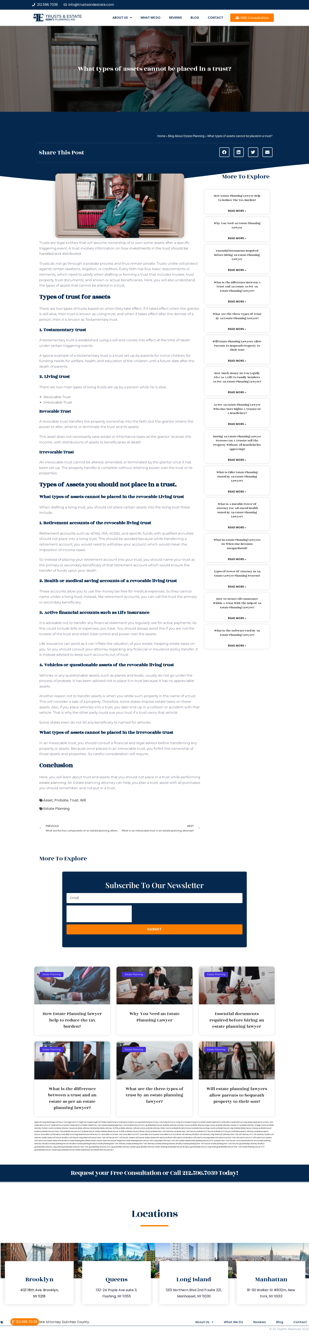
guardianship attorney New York (75, 1147)
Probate (61, 800)
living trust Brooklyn (120, 1122)
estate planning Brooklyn (87, 1144)
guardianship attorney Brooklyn (252, 1144)
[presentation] (99, 913)
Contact (215, 17)
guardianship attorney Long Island (48, 1147)
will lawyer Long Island (78, 1138)
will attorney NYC (246, 1134)
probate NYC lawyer (204, 1131)
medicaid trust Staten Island (81, 1125)
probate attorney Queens (65, 1128)
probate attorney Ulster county (158, 1128)
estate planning (52, 783)
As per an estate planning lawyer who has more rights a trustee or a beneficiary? (237, 409)
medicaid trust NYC (42, 1125)
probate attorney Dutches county (176, 1125)
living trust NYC (169, 1122)
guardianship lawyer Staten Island (72, 1150)
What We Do (151, 17)
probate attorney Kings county (203, 1125)
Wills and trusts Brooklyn (183, 1138)
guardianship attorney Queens (123, 1147)
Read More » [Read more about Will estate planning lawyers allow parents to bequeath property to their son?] (237, 361)
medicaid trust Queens (60, 1125)
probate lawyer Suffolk (115, 1131)
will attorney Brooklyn (190, 1134)
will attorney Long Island (209, 1134)
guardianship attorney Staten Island (150, 1147)
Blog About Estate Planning (186, 136)
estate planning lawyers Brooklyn (63, 1144)
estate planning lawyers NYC (202, 1141)
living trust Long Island (137, 1122)
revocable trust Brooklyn (51, 1134)
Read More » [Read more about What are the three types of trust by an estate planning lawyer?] (237, 329)
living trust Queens (183, 1122)
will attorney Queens (262, 1134)
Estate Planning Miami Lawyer (137, 1141)
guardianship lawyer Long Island (203, 1147)
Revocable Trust (57, 397)
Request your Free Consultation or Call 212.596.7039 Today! (154, 1173)
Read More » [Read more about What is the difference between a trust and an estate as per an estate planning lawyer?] (237, 301)
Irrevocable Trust (58, 402)
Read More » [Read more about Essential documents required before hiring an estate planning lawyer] (237, 270)
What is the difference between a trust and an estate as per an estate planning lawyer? (237, 286)
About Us (122, 17)
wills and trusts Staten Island (45, 1141)
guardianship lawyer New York (229, 1147)
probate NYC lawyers (223, 1131)
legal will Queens (86, 1122)
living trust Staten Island (201, 1122)
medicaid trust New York (263, 1122)
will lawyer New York (96, 1138)
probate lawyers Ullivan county (137, 1131)
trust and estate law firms (247, 1141)
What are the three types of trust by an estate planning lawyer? (237, 316)
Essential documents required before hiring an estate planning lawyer (237, 255)
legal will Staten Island (103, 1122)
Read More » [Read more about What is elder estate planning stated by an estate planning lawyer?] (237, 491)
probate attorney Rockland (87, 1128)
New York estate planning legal (105, 1125)
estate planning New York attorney (111, 1144)
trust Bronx (177, 1134)
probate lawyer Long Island (227, 1128)
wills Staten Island (182, 1141)
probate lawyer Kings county (204, 1128)
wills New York (169, 1141)
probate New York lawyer (185, 1131)
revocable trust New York (111, 1134)
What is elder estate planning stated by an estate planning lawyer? (237, 476)
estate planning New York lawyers (225, 1144)
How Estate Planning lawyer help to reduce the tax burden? (237, 198)
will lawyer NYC (112, 1138)
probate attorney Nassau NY (227, 1125)
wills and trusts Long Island (204, 1138)
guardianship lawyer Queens (46, 1150)
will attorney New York (229, 1134)
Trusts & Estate (63, 16)
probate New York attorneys (162, 1131)
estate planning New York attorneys (140, 1144)
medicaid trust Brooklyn (220, 1122)
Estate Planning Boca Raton (80, 1141)
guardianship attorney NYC (100, 1147)
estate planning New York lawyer (197, 1144)
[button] (224, 152)
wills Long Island (156, 1141)
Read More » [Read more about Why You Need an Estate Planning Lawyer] (237, 238)
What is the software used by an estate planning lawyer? (237, 633)
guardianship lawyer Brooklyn (178, 1147)
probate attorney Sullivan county (132, 1128)
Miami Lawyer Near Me (100, 1141)
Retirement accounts (57, 533)
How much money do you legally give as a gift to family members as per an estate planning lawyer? (237, 377)
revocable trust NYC (131, 1134)
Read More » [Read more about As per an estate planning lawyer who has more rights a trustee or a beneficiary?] (237, 424)
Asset (48, 800)
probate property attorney (243, 1131)
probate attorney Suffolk (108, 1128)
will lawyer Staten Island (145, 1138)
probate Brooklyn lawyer (182, 1128)
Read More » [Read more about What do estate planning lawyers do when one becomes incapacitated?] (237, 559)
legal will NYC (73, 1122)
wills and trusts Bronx (164, 1138)
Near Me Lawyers (106, 1150)
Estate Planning (56, 808)
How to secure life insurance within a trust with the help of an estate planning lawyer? (237, 603)
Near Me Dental (92, 1150)
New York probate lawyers (130, 1125)
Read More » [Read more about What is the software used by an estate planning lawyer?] (237, 645)
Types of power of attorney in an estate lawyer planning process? (237, 573)
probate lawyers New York (52, 1131)
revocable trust (166, 1134)
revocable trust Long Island (72, 1134)
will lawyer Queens (127, 1138)
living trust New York (154, 1122)
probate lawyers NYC (72, 1131)
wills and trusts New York (225, 1138)
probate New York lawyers (225, 1141)
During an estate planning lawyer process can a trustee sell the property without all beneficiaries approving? (237, 442)
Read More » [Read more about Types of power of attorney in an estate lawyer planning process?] (237, 586)
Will (83, 800)
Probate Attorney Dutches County (60, 1321)
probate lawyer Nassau (248, 1128)
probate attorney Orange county (253, 1125)
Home (161, 136)
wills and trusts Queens (262, 1138)
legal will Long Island (42, 1122)
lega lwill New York (59, 1122)
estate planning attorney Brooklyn (169, 1144)
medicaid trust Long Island (241, 1122)
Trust (74, 800)
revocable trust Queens (149, 1134)
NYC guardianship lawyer (151, 1125)
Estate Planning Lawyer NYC (253, 1147)
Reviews (175, 17)
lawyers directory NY (92, 1134)
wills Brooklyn (63, 1141)
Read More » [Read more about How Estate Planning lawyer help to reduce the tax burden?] (237, 211)
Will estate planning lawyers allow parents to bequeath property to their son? (237, 345)
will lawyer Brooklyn (61, 1138)
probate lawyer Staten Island (93, 1131)
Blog (195, 17)
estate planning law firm (60, 19)
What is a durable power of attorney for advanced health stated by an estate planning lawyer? (237, 510)
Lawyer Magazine (117, 1141)
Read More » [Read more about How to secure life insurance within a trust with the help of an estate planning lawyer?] (237, 618)
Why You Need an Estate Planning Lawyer (237, 225)
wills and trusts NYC (244, 1138)
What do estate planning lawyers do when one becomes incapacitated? (237, 544)
